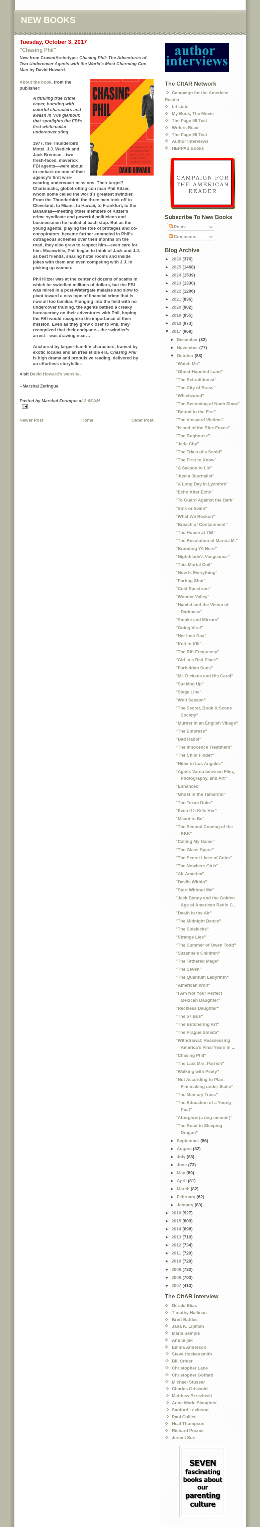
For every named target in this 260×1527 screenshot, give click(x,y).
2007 (177, 1285)
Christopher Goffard (192, 1375)
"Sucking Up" (190, 683)
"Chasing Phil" (38, 50)
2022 (177, 291)
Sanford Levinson (190, 1409)
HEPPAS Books (188, 148)
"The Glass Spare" (195, 849)
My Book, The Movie (193, 113)
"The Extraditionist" (196, 379)
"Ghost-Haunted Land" (199, 371)
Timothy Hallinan (189, 1312)
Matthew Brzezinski (192, 1395)
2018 (177, 323)
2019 (177, 315)
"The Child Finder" (195, 755)
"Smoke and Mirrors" (197, 619)
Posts (177, 226)
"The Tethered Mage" (197, 961)
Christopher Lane (190, 1368)
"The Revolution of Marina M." (207, 540)
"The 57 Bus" (189, 1016)
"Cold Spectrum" (193, 588)
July (182, 1156)
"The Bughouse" (193, 435)
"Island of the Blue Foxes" (203, 427)
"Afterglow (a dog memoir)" (204, 1117)
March (184, 1188)
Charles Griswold (190, 1388)
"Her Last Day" (191, 635)
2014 (177, 1228)
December (188, 339)
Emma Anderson (189, 1347)
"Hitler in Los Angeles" (199, 763)
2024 (177, 275)
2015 (177, 1220)
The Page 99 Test (189, 120)
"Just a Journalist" (195, 475)
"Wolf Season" (191, 699)
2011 (177, 1253)
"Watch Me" (188, 363)
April (182, 1180)
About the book (36, 82)
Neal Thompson (188, 1423)
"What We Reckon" (195, 516)
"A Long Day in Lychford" (202, 483)
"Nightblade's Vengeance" (203, 556)
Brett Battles (185, 1319)
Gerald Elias (184, 1305)
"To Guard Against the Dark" (205, 500)
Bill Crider (182, 1361)
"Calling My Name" (195, 841)
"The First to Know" (196, 459)
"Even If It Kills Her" (196, 810)
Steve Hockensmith (192, 1353)
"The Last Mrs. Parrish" (200, 1063)
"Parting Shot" (191, 580)
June (182, 1164)
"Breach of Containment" (202, 524)
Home (87, 420)
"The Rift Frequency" (197, 651)
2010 (177, 1261)
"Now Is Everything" (197, 572)
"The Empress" (191, 731)
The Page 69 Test (189, 134)
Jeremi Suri (184, 1437)
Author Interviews (190, 141)
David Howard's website (54, 373)
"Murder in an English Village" (207, 723)
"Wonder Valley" (192, 596)
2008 (177, 1277)
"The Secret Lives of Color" (204, 857)
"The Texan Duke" (194, 802)
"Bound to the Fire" (196, 411)
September (188, 1140)
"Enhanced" (188, 786)
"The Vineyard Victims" (200, 419)
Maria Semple (186, 1333)
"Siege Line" (188, 691)
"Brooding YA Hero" (196, 548)
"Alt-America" (190, 873)
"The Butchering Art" (197, 1024)
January (185, 1204)
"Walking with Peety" (197, 1071)
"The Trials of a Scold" (199, 451)
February (186, 1196)
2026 (177, 258)
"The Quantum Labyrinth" (202, 977)
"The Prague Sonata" (197, 1032)
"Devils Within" (191, 881)
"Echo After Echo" (194, 492)
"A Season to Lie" (194, 467)
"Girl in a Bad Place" (197, 659)
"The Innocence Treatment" (204, 747)
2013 (177, 1236)
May (181, 1172)
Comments (182, 236)
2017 (177, 331)
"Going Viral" (189, 627)
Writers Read (185, 127)
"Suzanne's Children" (198, 953)
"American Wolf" (193, 985)
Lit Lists (180, 106)
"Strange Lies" (191, 937)
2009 (177, 1269)
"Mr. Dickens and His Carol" (204, 675)
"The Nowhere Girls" (197, 865)
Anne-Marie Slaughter (194, 1402)
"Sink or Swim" (191, 508)
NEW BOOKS (48, 20)
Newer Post (32, 420)
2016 (177, 1212)
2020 (177, 307)
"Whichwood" (190, 395)
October (185, 355)
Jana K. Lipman (188, 1326)
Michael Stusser (188, 1382)
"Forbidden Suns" (194, 667)
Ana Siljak (182, 1340)
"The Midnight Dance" (198, 920)
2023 (177, 283)
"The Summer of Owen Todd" (206, 945)
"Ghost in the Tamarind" (201, 794)
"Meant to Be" (190, 818)
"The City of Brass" (195, 387)
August (185, 1148)
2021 (177, 299)
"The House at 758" (195, 532)
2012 (177, 1244)
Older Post (143, 420)
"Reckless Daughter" (197, 1008)
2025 (177, 266)
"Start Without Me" (195, 889)
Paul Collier (184, 1416)
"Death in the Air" (194, 912)
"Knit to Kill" (188, 643)
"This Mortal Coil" (194, 564)
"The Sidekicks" (192, 929)
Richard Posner (188, 1430)
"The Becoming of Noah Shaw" (208, 403)
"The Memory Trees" (197, 1094)
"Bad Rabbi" (188, 739)
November (188, 347)
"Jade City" (187, 443)
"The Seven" (188, 969)
